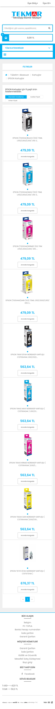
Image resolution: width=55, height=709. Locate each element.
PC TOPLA (27, 626)
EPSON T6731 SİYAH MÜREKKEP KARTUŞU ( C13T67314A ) (27, 572)
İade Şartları (27, 651)
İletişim (27, 622)
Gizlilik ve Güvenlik (27, 655)
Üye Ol (47, 3)
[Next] (32, 599)
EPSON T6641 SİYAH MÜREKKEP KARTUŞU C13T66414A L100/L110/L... (27, 355)
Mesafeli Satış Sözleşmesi (27, 658)
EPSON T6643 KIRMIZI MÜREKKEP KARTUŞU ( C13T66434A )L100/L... (27, 464)
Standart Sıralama (16, 97)
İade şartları (27, 633)
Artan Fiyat (12, 100)
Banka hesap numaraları (27, 629)
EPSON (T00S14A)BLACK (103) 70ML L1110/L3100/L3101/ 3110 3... (27, 139)
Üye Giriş (32, 3)
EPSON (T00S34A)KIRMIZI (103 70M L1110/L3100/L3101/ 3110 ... (27, 247)
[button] (27, 66)
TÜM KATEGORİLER (14, 48)
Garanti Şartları (27, 636)
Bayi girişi (27, 662)
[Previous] (23, 599)
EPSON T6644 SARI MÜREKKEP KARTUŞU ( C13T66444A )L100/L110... (27, 518)
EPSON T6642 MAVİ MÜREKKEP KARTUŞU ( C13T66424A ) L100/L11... (27, 409)
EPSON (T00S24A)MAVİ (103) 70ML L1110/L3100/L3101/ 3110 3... (27, 193)
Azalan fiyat (35, 97)
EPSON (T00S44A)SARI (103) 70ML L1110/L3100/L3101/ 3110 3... (27, 301)
